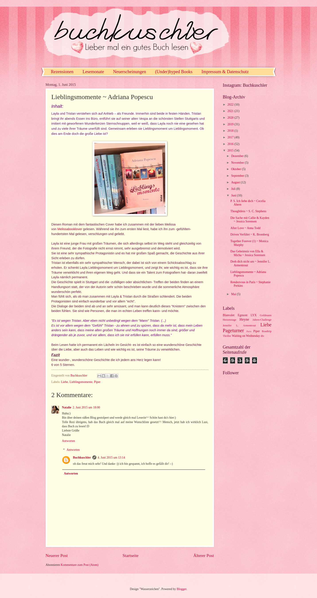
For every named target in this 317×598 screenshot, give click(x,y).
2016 (231, 144)
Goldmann (265, 315)
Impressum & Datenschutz (225, 71)
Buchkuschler (82, 457)
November (238, 162)
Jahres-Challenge (262, 319)
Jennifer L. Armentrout (239, 325)
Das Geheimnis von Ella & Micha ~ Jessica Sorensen (247, 253)
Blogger (182, 589)
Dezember (237, 156)
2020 (231, 117)
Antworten (68, 441)
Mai (234, 294)
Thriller (227, 335)
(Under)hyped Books (173, 71)
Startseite (130, 555)
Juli (233, 188)
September (238, 175)
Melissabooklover (69, 229)
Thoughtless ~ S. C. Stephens (248, 211)
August (236, 182)
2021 (231, 111)
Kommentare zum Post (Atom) (80, 565)
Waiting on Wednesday (246, 335)
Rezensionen (62, 71)
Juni (234, 195)
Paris (249, 331)
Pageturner (233, 330)
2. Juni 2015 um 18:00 (86, 407)
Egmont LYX (247, 315)
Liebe (64, 382)
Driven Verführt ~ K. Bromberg (249, 234)
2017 (231, 137)
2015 (231, 150)
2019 (231, 124)
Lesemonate (93, 71)
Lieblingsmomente (81, 382)
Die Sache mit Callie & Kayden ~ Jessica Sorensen (249, 219)
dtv (262, 335)
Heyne (244, 319)
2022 (231, 104)
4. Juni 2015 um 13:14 (111, 457)
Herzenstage (229, 319)
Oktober (236, 169)
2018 (231, 130)
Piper (97, 382)
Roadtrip (266, 331)
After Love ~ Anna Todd (245, 228)
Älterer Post (203, 555)
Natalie (66, 407)
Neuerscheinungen (129, 71)
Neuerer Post (57, 555)
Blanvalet (229, 315)
